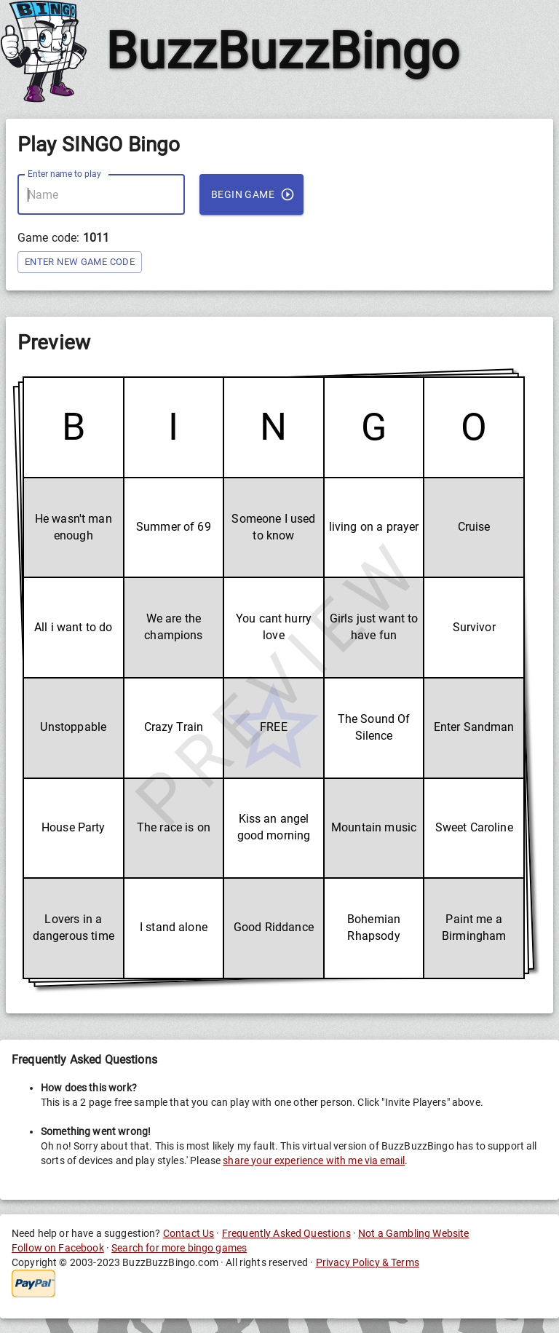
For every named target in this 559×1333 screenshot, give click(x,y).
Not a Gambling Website (413, 1233)
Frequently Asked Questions (286, 1233)
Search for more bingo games (179, 1248)
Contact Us (189, 1233)
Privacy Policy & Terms (367, 1262)
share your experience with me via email (314, 1160)
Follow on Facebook (58, 1248)
